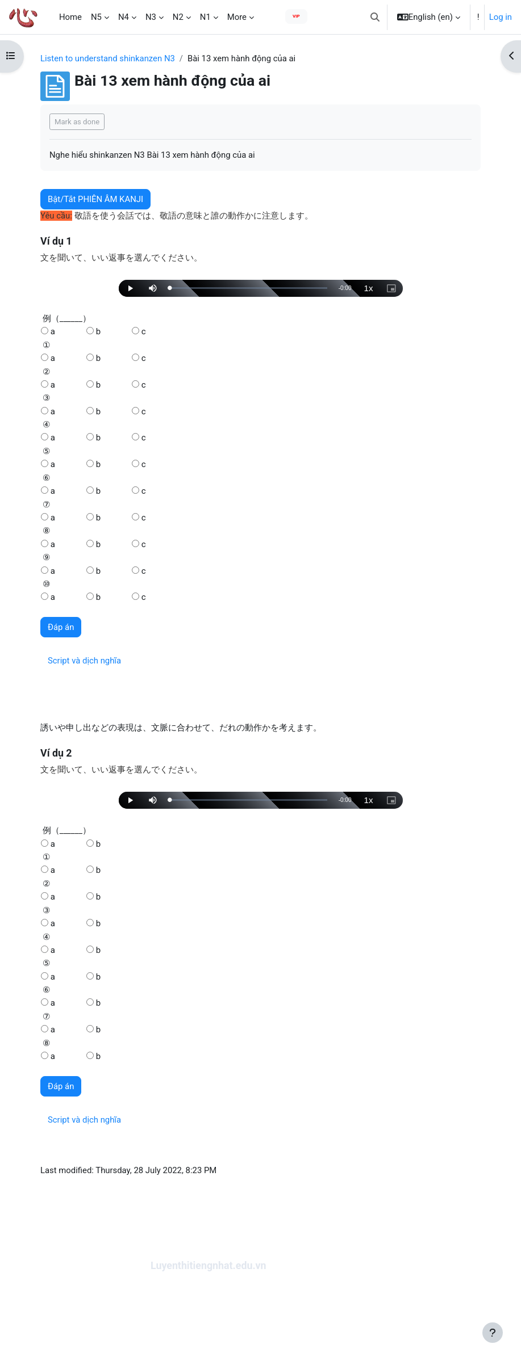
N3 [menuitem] (150, 17)
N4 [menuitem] (123, 17)
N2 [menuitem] (178, 17)
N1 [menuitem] (205, 17)
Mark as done (77, 121)
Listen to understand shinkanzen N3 (107, 58)
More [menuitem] (237, 17)
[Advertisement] (261, 1318)
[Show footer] (492, 1332)
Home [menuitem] (70, 17)
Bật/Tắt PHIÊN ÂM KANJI (95, 199)
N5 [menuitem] (96, 17)
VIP (296, 16)
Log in (500, 17)
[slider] (248, 288)
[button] (375, 17)
